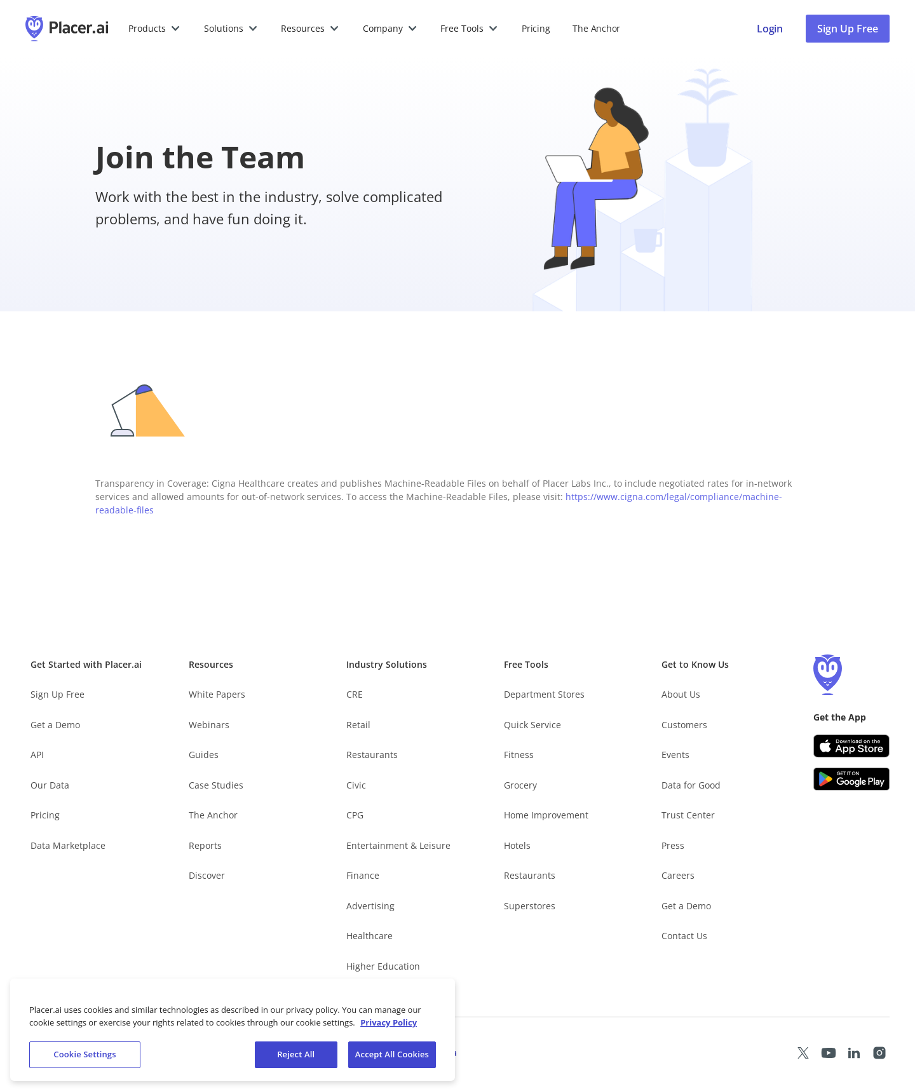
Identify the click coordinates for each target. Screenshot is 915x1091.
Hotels (517, 845)
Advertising (370, 906)
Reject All (296, 1054)
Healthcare (369, 936)
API (37, 755)
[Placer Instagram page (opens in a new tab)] (879, 1053)
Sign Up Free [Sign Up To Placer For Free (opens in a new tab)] (847, 29)
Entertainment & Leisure (398, 845)
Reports (205, 845)
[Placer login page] (770, 28)
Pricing (536, 28)
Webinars (209, 725)
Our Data (49, 785)
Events (675, 755)
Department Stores (544, 694)
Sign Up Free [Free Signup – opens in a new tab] (57, 694)
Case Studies (216, 785)
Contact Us (684, 936)
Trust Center (688, 815)
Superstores (529, 906)
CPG (354, 815)
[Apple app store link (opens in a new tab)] (851, 746)
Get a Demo (55, 725)
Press (672, 845)
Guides (204, 755)
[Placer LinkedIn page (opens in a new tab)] (854, 1053)
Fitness (519, 755)
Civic (356, 785)
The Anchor (213, 815)
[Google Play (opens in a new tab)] (851, 779)
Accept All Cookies (392, 1054)
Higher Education (383, 966)
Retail (358, 725)
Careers (678, 875)
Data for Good (691, 785)
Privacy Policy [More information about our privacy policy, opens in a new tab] (388, 1022)
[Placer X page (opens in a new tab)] (803, 1053)
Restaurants (372, 755)
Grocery (520, 785)
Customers (684, 725)
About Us (680, 694)
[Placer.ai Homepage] (66, 28)
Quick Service (532, 725)
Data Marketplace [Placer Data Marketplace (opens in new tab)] (67, 845)
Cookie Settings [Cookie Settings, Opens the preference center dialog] (84, 1054)
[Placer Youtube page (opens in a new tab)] (828, 1053)
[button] (154, 28)
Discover (207, 875)
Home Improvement (546, 815)
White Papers (217, 694)
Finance (362, 875)
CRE (354, 694)
